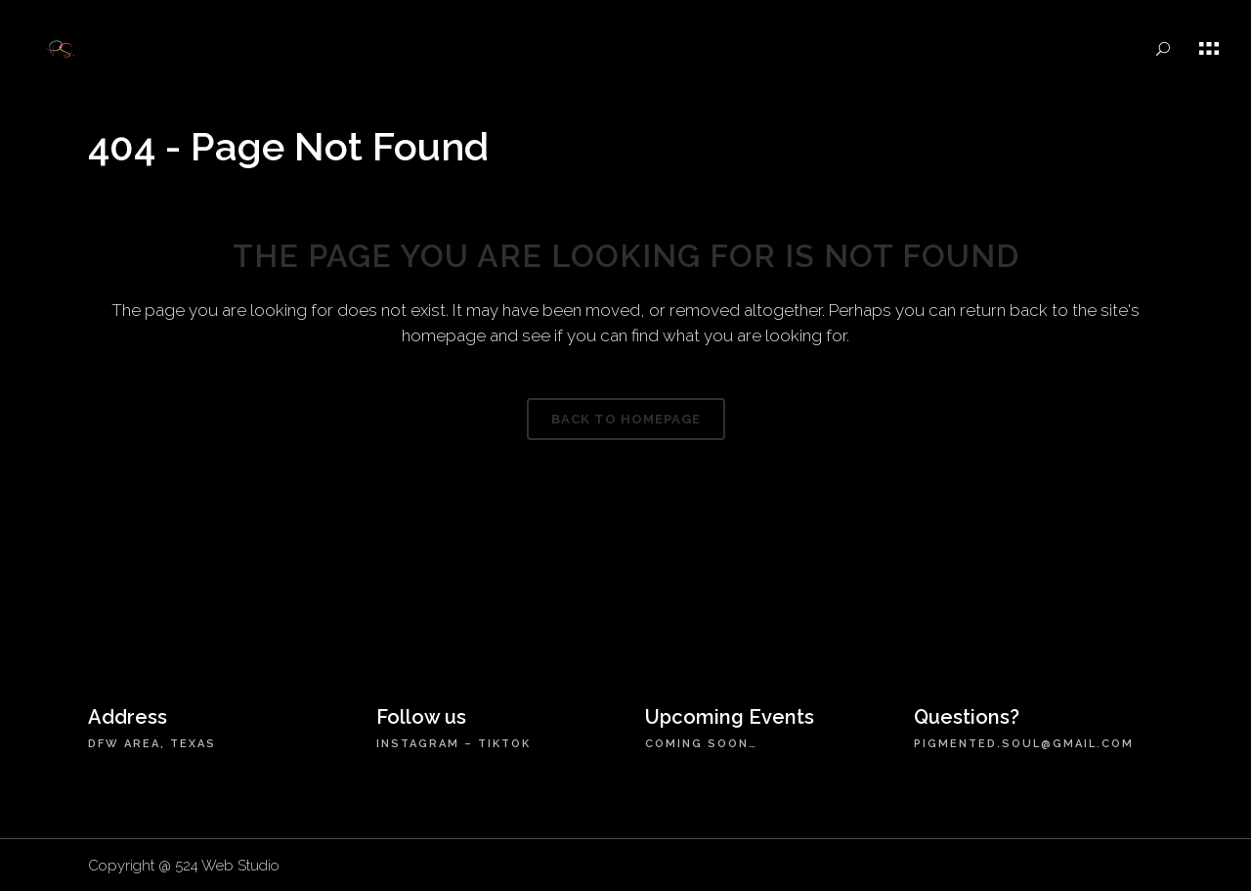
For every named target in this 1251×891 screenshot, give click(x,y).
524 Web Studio (227, 865)
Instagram (417, 743)
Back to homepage (626, 419)
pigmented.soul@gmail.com (1024, 743)
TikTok (504, 743)
